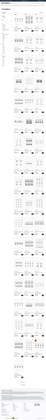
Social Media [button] (37, 403)
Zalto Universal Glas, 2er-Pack (28, 48)
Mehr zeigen (3, 53)
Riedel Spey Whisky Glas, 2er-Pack (39, 90)
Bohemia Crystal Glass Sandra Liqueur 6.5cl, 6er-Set (18, 212)
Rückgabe (14, 404)
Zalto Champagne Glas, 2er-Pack (18, 151)
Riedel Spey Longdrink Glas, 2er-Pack (28, 130)
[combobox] (21, 3)
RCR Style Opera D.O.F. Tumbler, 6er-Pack (28, 252)
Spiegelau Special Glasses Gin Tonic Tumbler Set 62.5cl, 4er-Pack (39, 314)
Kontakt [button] (3, 403)
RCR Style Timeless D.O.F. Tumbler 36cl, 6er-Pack (18, 110)
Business (10, 0)
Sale (41, 5)
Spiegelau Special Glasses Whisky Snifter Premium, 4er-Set (39, 354)
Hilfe (5, 0)
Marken (43, 5)
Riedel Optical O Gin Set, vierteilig (28, 334)
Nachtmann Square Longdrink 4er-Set (39, 232)
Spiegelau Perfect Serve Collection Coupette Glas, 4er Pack (18, 29)
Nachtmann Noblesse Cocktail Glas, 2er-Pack (39, 29)
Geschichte (25, 407)
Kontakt (3, 0)
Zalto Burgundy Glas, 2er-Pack (39, 48)
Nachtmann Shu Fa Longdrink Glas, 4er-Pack (28, 232)
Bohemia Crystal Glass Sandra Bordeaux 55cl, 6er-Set (28, 354)
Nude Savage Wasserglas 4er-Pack (18, 130)
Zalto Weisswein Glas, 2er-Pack (39, 110)
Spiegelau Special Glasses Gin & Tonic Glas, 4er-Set (39, 151)
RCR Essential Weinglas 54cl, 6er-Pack (18, 334)
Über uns (7, 0)
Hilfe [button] (13, 403)
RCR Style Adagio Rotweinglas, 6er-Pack (39, 191)
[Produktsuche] (12, 3)
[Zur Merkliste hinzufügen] (23, 14)
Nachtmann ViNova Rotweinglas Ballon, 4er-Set (39, 293)
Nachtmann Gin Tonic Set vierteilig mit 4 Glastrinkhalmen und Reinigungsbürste (39, 69)
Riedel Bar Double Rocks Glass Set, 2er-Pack (29, 313)
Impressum (14, 410)
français (42, 0)
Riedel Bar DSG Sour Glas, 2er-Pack (39, 273)
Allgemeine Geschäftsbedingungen (16, 406)
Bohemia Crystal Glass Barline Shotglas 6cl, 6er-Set (18, 273)
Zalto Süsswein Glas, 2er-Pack (39, 333)
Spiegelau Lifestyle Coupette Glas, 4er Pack (28, 110)
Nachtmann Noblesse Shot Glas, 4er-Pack (18, 252)
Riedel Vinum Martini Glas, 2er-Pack (18, 171)
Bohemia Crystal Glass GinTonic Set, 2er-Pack (17, 191)
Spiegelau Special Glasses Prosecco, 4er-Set (28, 212)
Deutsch (39, 0)
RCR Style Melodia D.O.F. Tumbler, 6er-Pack (18, 69)
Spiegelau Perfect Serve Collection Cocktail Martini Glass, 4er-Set (18, 314)
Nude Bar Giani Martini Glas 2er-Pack (39, 171)
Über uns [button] (25, 403)
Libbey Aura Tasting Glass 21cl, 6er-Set (29, 293)
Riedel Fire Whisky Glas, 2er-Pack (18, 90)
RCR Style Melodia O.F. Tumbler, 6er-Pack (17, 354)
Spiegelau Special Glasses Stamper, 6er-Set (28, 151)
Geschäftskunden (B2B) (27, 409)
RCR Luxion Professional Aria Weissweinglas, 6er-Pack (18, 232)
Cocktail (39, 5)
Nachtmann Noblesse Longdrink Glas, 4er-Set (17, 49)
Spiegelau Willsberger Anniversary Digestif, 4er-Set (28, 273)
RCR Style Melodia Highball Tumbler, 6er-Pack (28, 29)
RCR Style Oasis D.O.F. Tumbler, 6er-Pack (27, 191)
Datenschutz (14, 408)
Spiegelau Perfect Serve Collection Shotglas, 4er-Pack (39, 130)
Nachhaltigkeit (25, 408)
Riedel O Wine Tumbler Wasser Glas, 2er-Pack (29, 171)
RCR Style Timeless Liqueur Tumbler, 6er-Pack (18, 293)
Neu (2, 5)
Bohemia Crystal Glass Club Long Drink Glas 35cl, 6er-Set (39, 252)
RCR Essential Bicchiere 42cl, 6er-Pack (28, 90)
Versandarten (14, 409)
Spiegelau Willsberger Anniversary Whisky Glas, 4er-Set (18, 375)
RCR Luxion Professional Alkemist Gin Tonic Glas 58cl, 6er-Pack (39, 212)
